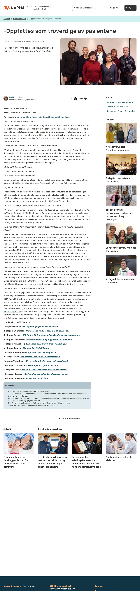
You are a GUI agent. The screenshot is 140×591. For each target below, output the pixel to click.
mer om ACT (55, 403)
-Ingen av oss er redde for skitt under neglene (44, 370)
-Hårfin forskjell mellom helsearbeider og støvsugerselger (51, 335)
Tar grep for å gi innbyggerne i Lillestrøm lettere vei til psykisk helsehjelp (119, 214)
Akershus (111, 107)
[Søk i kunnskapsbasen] (86, 8)
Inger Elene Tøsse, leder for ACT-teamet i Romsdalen (45, 117)
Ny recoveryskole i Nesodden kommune (118, 148)
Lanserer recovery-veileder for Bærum (121, 249)
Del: (73, 99)
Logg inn (114, 8)
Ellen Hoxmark (29, 586)
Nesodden (111, 111)
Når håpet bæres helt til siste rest (119, 459)
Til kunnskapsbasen (70, 418)
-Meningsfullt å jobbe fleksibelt (43, 365)
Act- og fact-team (124, 102)
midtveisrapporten (12, 311)
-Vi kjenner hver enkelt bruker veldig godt (46, 344)
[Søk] (100, 8)
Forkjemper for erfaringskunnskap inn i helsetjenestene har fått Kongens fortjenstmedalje (86, 462)
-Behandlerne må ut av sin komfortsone (39, 357)
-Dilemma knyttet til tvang (35, 348)
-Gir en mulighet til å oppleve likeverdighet (46, 361)
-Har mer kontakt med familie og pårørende (47, 331)
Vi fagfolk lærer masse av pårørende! (120, 281)
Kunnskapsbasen (19, 19)
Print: (83, 98)
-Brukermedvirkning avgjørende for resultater (50, 339)
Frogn (120, 111)
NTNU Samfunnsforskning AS (62, 589)
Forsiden (7, 19)
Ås (126, 111)
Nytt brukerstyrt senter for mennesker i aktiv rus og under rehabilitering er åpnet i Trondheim (53, 462)
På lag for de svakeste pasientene (118, 180)
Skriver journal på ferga (37, 378)
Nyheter (110, 102)
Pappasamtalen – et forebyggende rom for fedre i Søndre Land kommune (16, 462)
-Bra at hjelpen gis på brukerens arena (38, 326)
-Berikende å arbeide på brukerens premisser (46, 374)
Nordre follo (122, 107)
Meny (130, 8)
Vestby (132, 111)
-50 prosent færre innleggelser (41, 352)
